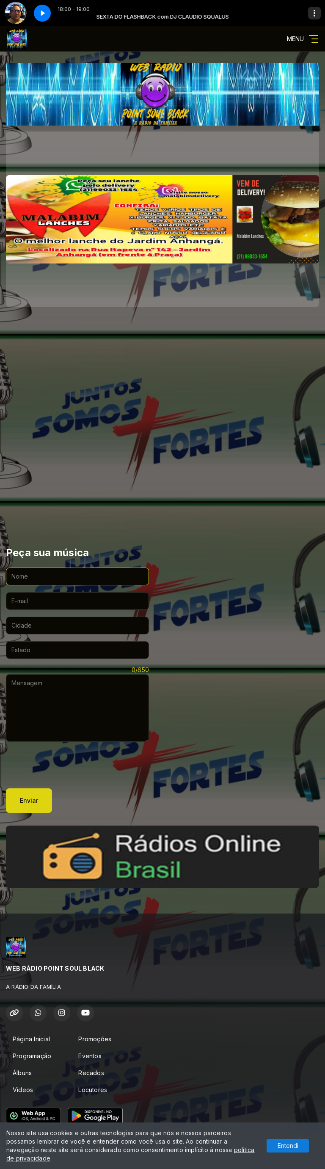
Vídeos (23, 1089)
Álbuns (22, 1072)
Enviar (29, 800)
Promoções (94, 1039)
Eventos (89, 1055)
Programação (32, 1055)
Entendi (288, 1145)
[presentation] (70, 765)
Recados (91, 1072)
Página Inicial (31, 1039)
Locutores (92, 1089)
